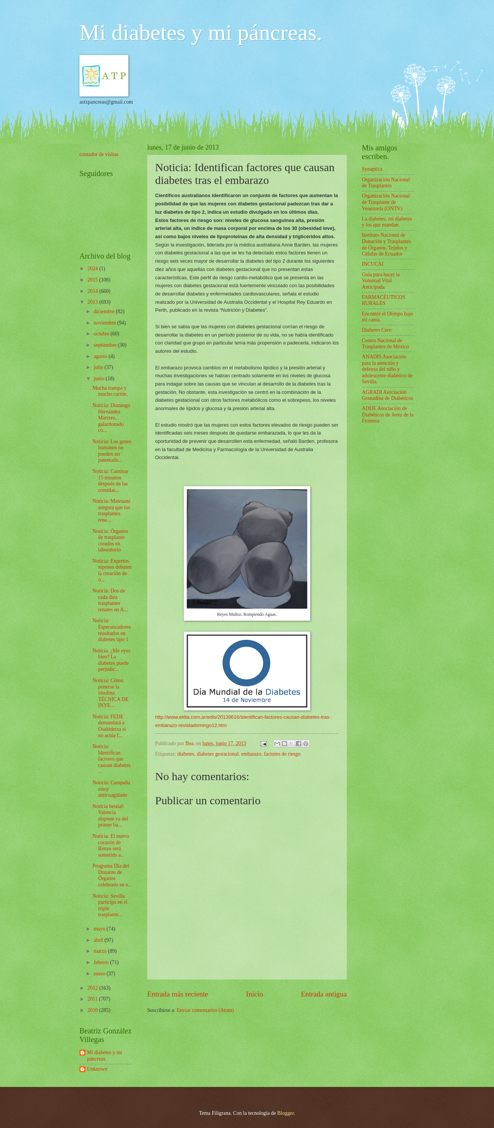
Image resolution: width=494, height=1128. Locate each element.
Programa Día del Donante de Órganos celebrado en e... (112, 875)
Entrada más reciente (177, 994)
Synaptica (372, 169)
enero (100, 973)
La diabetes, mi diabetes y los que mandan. (387, 222)
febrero (102, 962)
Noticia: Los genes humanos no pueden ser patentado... (111, 451)
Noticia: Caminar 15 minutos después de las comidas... (110, 480)
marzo (101, 951)
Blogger (285, 1113)
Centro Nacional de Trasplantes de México (385, 344)
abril (99, 940)
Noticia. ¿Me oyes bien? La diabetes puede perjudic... (111, 660)
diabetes (185, 754)
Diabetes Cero (377, 330)
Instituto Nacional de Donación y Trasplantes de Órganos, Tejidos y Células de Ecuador (386, 244)
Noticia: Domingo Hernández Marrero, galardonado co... (111, 418)
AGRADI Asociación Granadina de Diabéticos (387, 395)
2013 (93, 302)
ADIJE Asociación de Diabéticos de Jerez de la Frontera (387, 415)
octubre (102, 334)
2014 (93, 291)
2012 (93, 988)
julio (99, 367)
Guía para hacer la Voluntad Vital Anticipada (381, 281)
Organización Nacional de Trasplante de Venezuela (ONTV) (386, 202)
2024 (93, 268)
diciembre (105, 311)
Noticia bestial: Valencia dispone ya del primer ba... (110, 816)
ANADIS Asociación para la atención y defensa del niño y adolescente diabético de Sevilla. (387, 369)
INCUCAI (373, 264)
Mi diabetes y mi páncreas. (200, 32)
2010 (93, 1010)
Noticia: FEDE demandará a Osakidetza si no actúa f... (109, 726)
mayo (100, 929)
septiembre (106, 345)
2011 (93, 999)
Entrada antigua (324, 994)
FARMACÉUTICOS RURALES (384, 300)
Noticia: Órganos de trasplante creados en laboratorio (110, 540)
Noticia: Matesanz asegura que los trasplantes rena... (111, 510)
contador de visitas (98, 154)
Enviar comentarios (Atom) (205, 1010)
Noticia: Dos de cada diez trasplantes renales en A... (110, 600)
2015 (93, 280)
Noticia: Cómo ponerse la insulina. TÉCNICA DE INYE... (110, 693)
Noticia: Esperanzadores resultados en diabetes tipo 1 (111, 630)
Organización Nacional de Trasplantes (386, 183)
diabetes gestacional (218, 754)
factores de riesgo (282, 754)
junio (100, 378)
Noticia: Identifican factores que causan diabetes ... (111, 759)
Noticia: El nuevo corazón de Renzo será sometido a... (110, 845)
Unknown (97, 1069)
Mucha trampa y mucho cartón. (110, 391)
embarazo (251, 754)
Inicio (254, 994)
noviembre (105, 323)
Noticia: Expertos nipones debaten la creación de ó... (111, 570)
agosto (101, 356)
